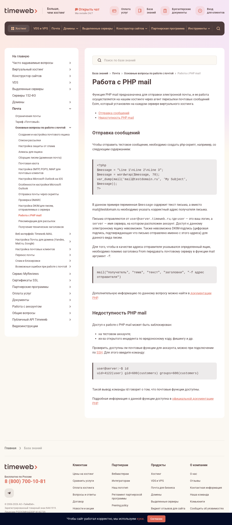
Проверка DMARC (29, 199)
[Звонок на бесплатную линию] (33, 481)
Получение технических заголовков (41, 226)
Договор (78, 501)
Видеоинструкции (25, 326)
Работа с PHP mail (30, 215)
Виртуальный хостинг (27, 69)
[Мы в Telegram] (9, 493)
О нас (193, 473)
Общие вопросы (23, 313)
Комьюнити (197, 501)
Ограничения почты (28, 116)
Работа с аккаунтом (27, 306)
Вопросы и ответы (84, 494)
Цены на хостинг (83, 473)
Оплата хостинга (83, 487)
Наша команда (199, 494)
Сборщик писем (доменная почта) (40, 157)
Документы (20, 300)
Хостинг (156, 473)
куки (140, 519)
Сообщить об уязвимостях (207, 508)
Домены (18, 102)
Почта (16, 108)
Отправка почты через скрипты (38, 194)
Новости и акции (83, 508)
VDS (15, 82)
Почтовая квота (28, 163)
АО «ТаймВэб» (26, 504)
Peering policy (120, 505)
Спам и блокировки (27, 260)
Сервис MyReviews (25, 274)
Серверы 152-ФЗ (24, 95)
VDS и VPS (157, 480)
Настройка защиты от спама (36, 146)
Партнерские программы (30, 287)
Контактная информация (206, 487)
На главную (20, 56)
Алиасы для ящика (30, 151)
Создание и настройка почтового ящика (44, 134)
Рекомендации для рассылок (36, 221)
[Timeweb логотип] (21, 11)
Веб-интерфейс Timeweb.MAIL (34, 233)
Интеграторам (121, 480)
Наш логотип (120, 487)
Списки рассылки (29, 140)
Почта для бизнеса (163, 487)
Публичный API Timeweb (29, 319)
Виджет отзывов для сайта (168, 508)
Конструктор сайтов (27, 76)
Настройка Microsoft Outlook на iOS (40, 178)
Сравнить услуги (83, 480)
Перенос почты (25, 255)
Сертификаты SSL (25, 280)
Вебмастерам (120, 473)
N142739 (40, 512)
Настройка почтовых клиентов (35, 249)
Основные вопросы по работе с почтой (40, 127)
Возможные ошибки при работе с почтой (41, 266)
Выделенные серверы (27, 89)
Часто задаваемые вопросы (32, 63)
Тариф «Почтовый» (27, 121)
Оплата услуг (21, 293)
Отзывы (195, 480)
